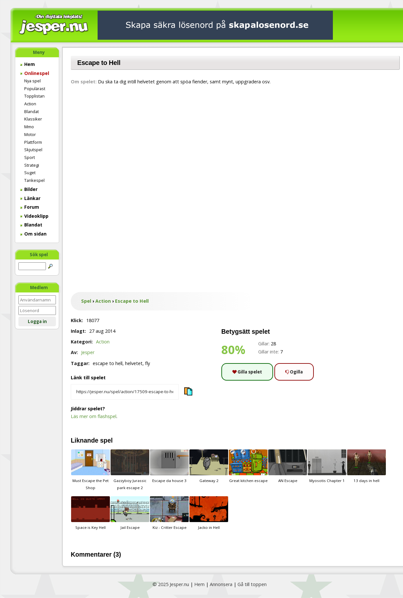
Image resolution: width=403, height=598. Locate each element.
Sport (29, 157)
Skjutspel (33, 149)
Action (30, 104)
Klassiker (33, 119)
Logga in (37, 321)
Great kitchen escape (248, 466)
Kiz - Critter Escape (169, 513)
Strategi (31, 165)
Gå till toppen (252, 584)
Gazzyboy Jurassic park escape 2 (130, 469)
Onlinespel (34, 73)
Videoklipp (34, 216)
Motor (30, 134)
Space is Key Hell (90, 513)
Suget (30, 172)
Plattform (33, 142)
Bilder (28, 189)
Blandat (31, 111)
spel (106, 440)
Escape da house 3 (169, 466)
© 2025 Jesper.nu (171, 584)
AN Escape (287, 466)
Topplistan (34, 96)
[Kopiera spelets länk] (125, 392)
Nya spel (32, 81)
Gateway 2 (208, 466)
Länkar (30, 198)
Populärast (34, 88)
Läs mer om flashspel (93, 416)
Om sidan (33, 234)
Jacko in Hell (208, 513)
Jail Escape (130, 513)
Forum (29, 207)
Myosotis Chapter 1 (327, 466)
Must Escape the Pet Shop (90, 469)
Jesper (87, 352)
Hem (27, 64)
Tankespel (34, 180)
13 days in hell (366, 466)
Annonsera (221, 584)
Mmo (29, 127)
